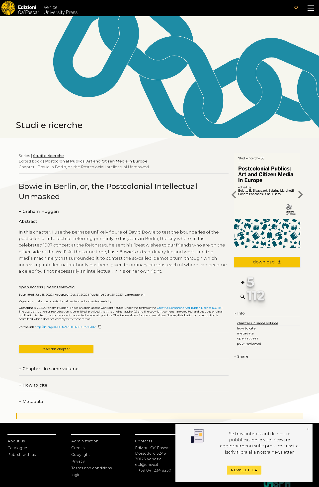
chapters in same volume (257, 323)
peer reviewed (60, 287)
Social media (78, 301)
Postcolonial (60, 301)
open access (31, 287)
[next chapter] (300, 195)
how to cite (246, 328)
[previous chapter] (234, 195)
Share (241, 356)
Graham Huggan (39, 211)
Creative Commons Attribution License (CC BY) (190, 308)
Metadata (31, 401)
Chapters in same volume (49, 368)
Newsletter (244, 470)
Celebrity (105, 301)
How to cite (33, 385)
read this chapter (56, 349)
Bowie (93, 301)
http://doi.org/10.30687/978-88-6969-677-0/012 (65, 327)
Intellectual (41, 301)
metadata (245, 333)
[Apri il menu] (310, 8)
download (267, 261)
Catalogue (17, 447)
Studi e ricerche (48, 155)
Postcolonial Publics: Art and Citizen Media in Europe (96, 161)
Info (239, 313)
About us (16, 441)
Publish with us (21, 454)
